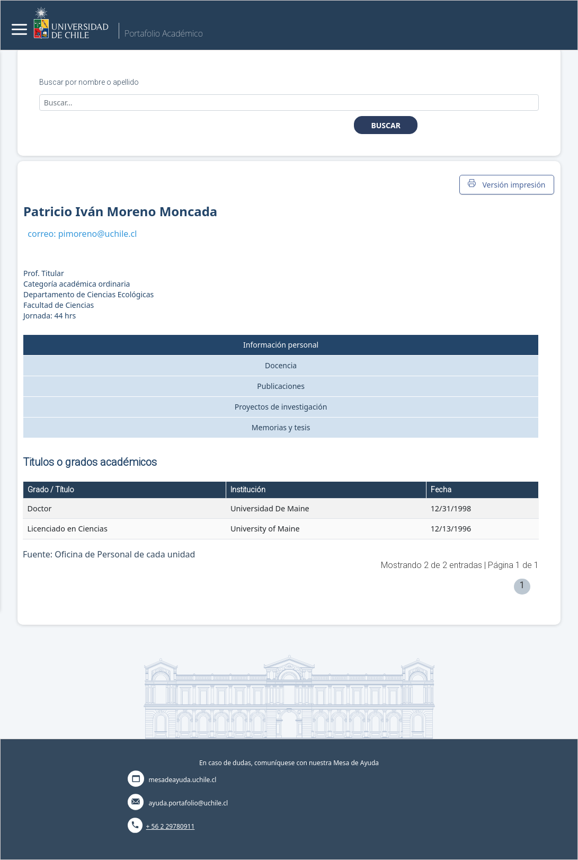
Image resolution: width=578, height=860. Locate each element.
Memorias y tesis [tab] (281, 427)
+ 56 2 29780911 (170, 826)
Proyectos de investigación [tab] (281, 407)
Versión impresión (506, 184)
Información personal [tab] (280, 345)
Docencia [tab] (281, 365)
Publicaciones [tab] (281, 386)
